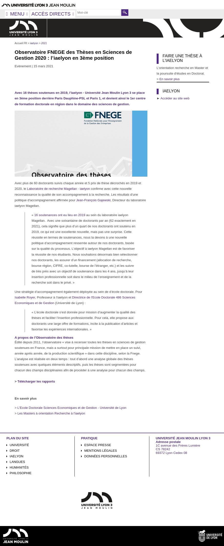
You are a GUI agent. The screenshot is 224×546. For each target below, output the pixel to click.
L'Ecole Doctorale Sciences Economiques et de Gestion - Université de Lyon (71, 408)
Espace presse (97, 445)
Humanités (19, 467)
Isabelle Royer (25, 297)
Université (19, 445)
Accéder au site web (175, 98)
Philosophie (20, 473)
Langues (17, 462)
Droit (15, 450)
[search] (98, 12)
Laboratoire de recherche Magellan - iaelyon (58, 189)
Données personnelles (105, 456)
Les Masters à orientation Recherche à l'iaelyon (51, 413)
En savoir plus (169, 79)
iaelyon (16, 456)
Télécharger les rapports (36, 381)
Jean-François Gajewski (93, 200)
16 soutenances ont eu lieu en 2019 (60, 215)
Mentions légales (100, 450)
